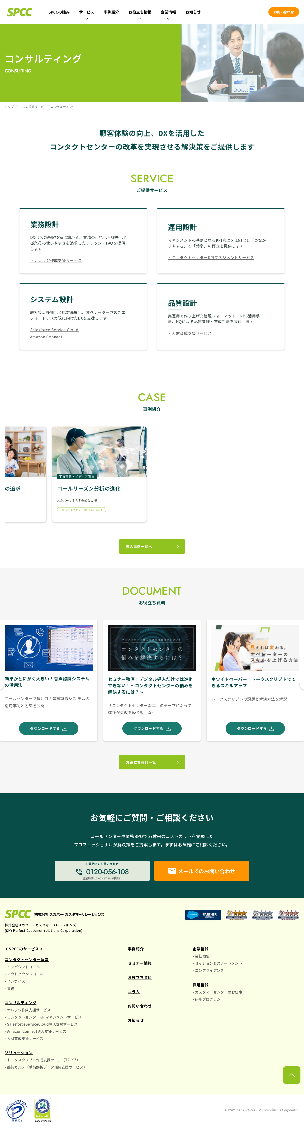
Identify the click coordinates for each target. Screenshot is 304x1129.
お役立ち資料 (140, 977)
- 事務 (9, 988)
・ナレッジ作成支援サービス (56, 260)
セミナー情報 (140, 963)
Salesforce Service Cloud (54, 329)
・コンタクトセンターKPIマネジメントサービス (211, 257)
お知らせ (193, 12)
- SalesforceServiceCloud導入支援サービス (41, 1024)
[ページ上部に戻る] (291, 1075)
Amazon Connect (46, 337)
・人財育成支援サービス (190, 333)
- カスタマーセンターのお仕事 (217, 991)
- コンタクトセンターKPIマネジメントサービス (43, 1016)
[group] (48, 680)
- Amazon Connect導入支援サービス (35, 1031)
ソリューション (19, 1052)
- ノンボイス (15, 980)
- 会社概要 (201, 955)
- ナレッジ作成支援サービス (28, 1009)
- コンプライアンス (208, 970)
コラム (134, 991)
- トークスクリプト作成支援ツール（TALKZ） (42, 1059)
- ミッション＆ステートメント (217, 963)
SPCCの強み (59, 12)
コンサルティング (20, 1002)
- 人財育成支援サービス (24, 1038)
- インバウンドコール (22, 966)
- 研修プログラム (206, 999)
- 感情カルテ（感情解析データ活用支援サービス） (46, 1066)
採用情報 (201, 985)
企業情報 (201, 949)
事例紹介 (111, 12)
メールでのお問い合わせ (201, 871)
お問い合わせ (284, 12)
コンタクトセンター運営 (27, 959)
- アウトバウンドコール (24, 973)
